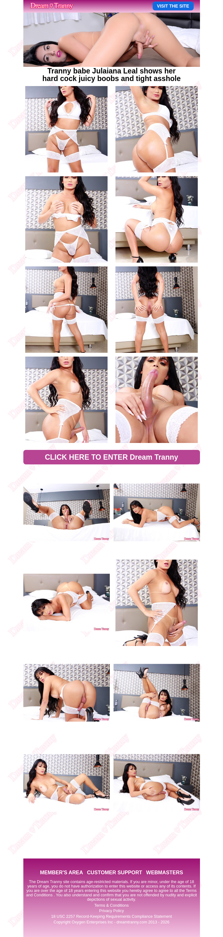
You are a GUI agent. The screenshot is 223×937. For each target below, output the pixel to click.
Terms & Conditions (111, 905)
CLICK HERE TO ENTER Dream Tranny (111, 457)
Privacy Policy (111, 911)
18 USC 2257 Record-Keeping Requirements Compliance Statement (111, 916)
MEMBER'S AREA (61, 872)
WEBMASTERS (164, 872)
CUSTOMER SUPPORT (114, 872)
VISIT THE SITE (173, 6)
